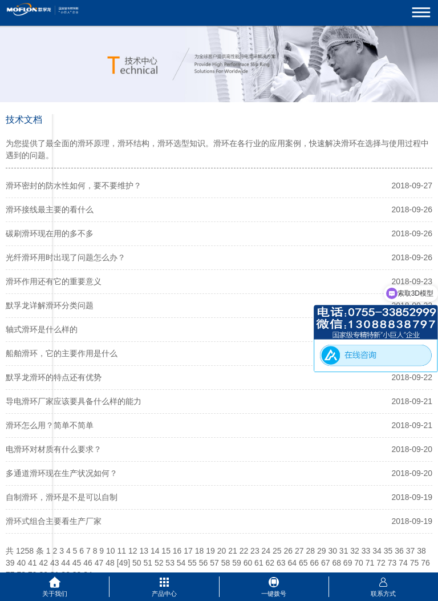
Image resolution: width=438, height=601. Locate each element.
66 (314, 562)
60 (248, 562)
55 (192, 562)
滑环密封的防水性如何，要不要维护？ (73, 185)
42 (43, 562)
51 (147, 562)
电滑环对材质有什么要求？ (54, 449)
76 (425, 562)
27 (299, 550)
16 (177, 550)
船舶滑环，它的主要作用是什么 (61, 353)
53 (170, 562)
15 (166, 550)
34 (377, 550)
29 (321, 550)
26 (288, 550)
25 (277, 550)
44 (65, 562)
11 (121, 550)
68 (336, 562)
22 (244, 550)
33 (366, 550)
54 (181, 562)
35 (388, 550)
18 (199, 550)
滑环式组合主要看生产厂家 (54, 521)
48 (110, 562)
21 (232, 550)
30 (332, 550)
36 (399, 550)
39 (10, 562)
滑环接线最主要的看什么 (50, 209)
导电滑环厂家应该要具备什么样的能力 (73, 401)
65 (303, 562)
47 (99, 562)
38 (421, 550)
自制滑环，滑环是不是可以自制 (61, 497)
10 (110, 550)
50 (136, 562)
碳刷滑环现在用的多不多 (50, 233)
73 (392, 562)
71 (370, 562)
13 (143, 550)
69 (347, 562)
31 (343, 550)
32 (354, 550)
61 (258, 562)
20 (221, 550)
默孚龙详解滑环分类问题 (50, 305)
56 (203, 562)
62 (270, 562)
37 (410, 550)
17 (188, 550)
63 (281, 562)
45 (77, 562)
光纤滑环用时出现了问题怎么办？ (65, 257)
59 (236, 562)
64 (292, 562)
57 (214, 562)
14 (155, 550)
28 (310, 550)
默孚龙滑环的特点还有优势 (54, 377)
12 (132, 550)
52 (159, 562)
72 (381, 562)
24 (266, 550)
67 (325, 562)
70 (358, 562)
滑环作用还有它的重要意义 (54, 281)
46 (87, 562)
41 (32, 562)
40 (21, 562)
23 (254, 550)
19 (210, 550)
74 (403, 562)
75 (414, 562)
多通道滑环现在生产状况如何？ (61, 473)
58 (225, 562)
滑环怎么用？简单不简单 (50, 425)
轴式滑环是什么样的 (42, 329)
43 (54, 562)
